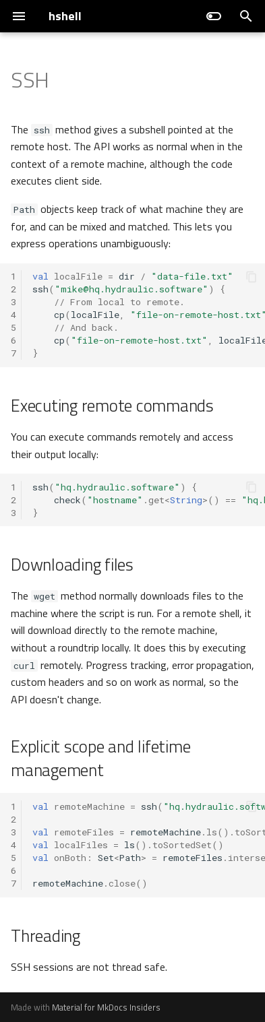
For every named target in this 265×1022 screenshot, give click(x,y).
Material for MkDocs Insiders (106, 1007)
